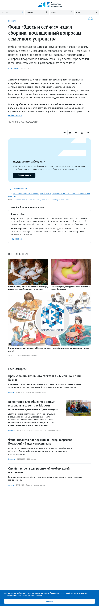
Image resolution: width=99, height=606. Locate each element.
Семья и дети (13, 69)
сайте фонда (15, 115)
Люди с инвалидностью (35, 485)
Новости (12, 21)
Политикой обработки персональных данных (23, 595)
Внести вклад (24, 175)
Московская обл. (20, 188)
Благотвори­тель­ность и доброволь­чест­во (44, 430)
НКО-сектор (31, 459)
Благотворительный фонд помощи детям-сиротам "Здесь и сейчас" (41, 200)
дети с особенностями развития (26, 193)
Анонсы (11, 392)
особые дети (45, 193)
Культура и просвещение (27, 355)
